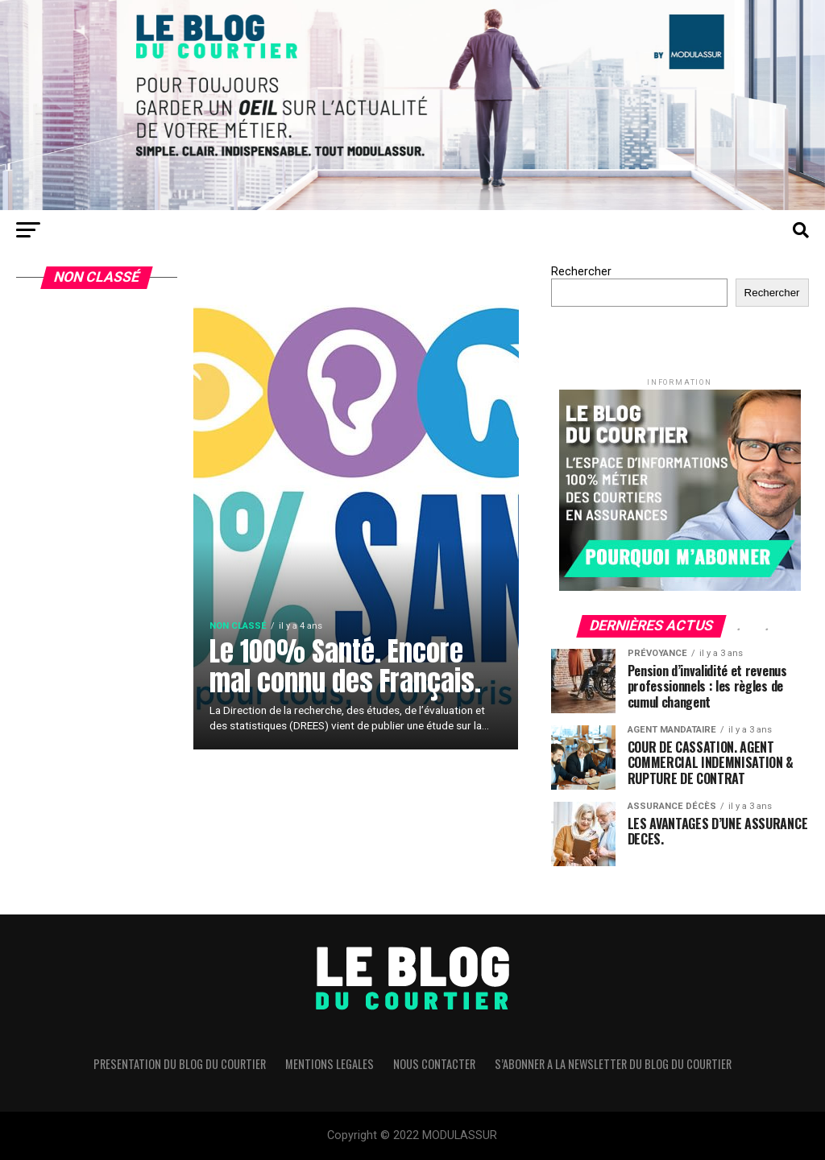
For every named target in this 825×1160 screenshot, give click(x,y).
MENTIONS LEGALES (329, 1063)
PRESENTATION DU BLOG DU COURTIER (179, 1063)
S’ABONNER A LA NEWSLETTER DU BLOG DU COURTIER (613, 1063)
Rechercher (581, 272)
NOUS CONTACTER (434, 1063)
